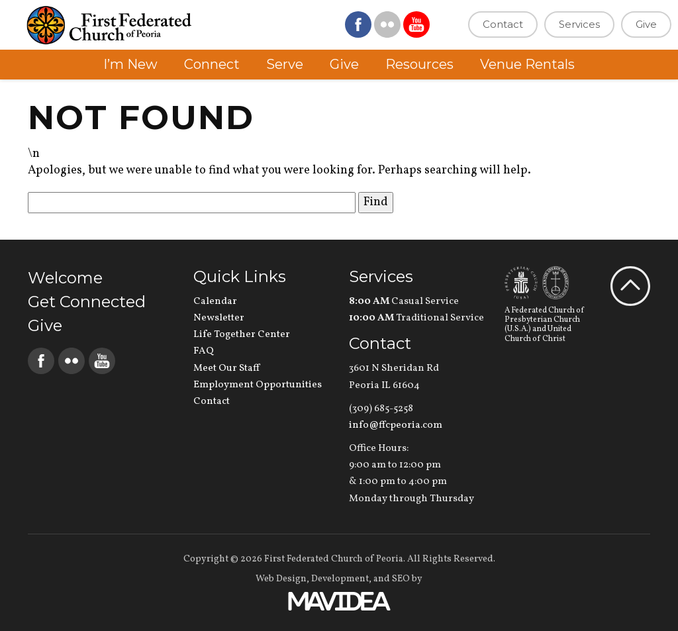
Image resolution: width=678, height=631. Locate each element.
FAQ (203, 351)
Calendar (215, 302)
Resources (419, 64)
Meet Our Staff (226, 368)
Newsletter (218, 318)
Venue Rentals (527, 64)
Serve (284, 64)
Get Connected (87, 301)
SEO (401, 579)
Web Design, (282, 579)
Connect (212, 64)
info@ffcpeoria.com (395, 425)
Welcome (65, 277)
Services (579, 24)
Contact (503, 24)
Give (646, 24)
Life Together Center (241, 335)
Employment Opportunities (257, 385)
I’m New (130, 64)
